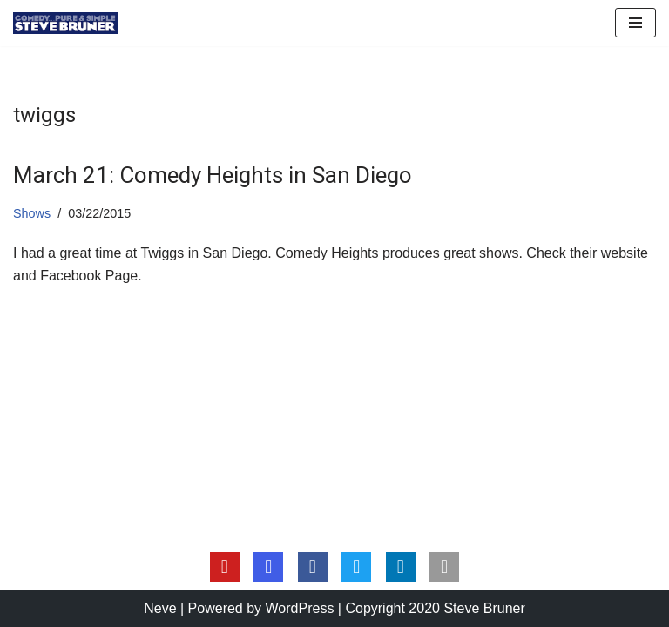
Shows (32, 213)
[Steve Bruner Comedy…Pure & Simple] (65, 23)
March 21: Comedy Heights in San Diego (212, 175)
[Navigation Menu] (635, 22)
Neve (160, 608)
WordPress (300, 608)
